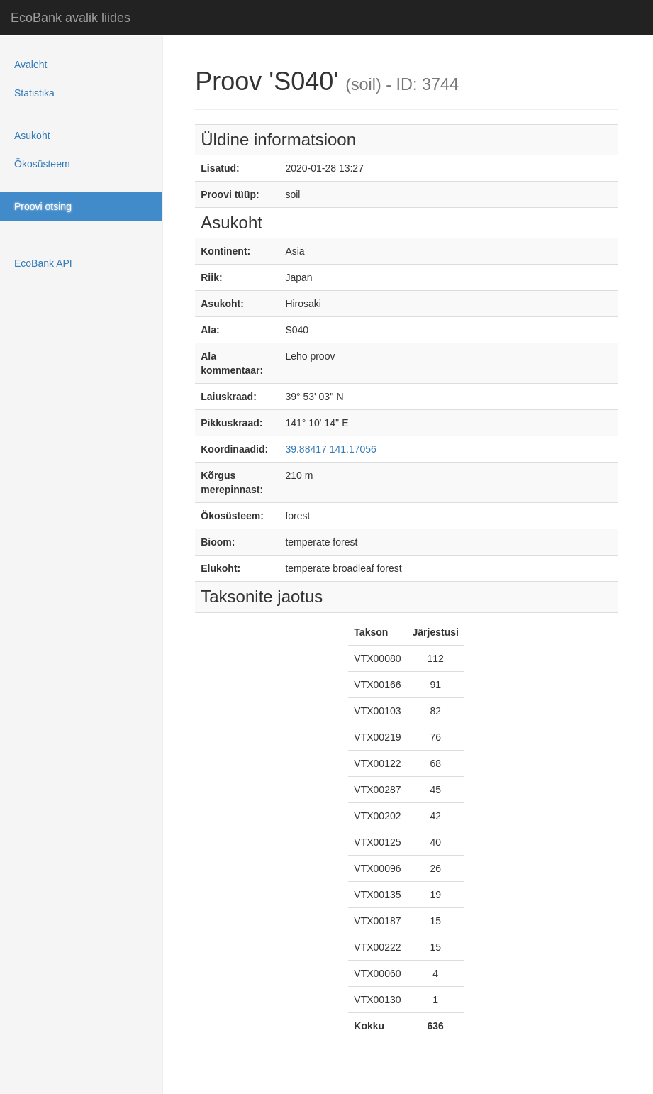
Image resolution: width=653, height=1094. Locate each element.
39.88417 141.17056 (330, 449)
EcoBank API (43, 263)
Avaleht (30, 64)
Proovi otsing (43, 206)
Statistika (34, 93)
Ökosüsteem (42, 164)
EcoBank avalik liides (70, 18)
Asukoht (32, 135)
